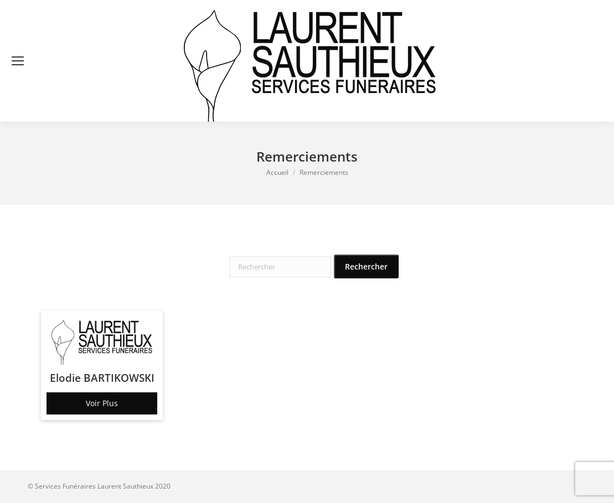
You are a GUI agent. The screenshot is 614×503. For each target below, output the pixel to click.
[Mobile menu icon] (17, 61)
